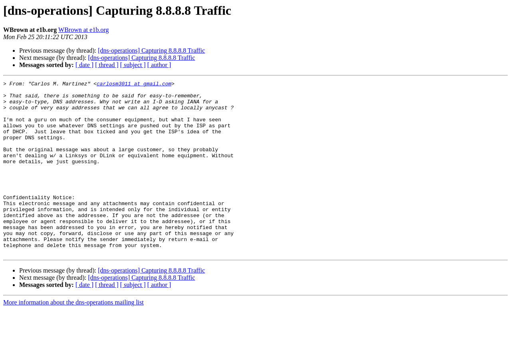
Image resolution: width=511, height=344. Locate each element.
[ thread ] (107, 64)
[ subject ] (133, 64)
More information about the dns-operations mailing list (73, 337)
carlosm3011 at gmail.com (134, 84)
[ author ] (159, 64)
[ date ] (84, 64)
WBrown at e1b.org (83, 29)
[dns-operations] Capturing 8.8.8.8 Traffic (151, 50)
